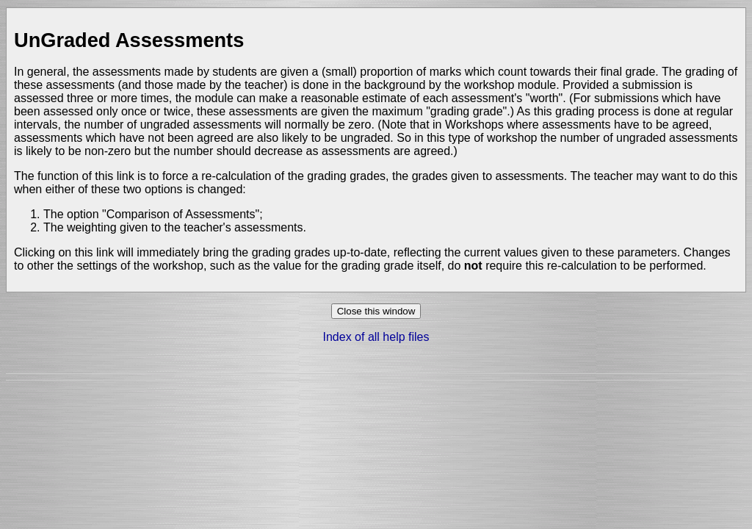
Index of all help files (376, 337)
